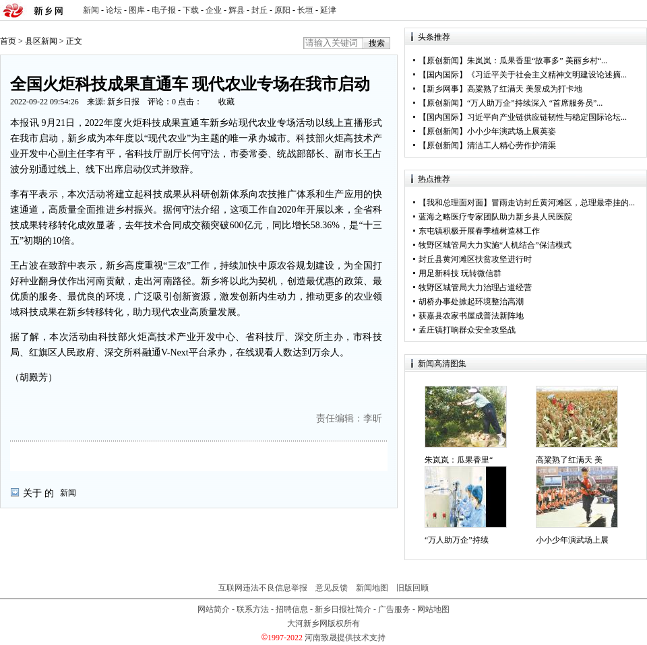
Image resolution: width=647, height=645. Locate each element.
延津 (328, 10)
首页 (8, 41)
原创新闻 (443, 60)
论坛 (114, 10)
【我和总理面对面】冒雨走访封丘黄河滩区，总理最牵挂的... (527, 202)
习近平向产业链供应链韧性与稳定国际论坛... (547, 117)
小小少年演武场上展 (572, 540)
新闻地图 (372, 587)
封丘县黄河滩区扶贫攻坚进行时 (475, 259)
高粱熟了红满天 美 (569, 460)
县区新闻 (41, 41)
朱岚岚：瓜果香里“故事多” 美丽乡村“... (537, 60)
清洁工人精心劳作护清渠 (511, 145)
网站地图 (433, 609)
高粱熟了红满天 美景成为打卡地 (524, 89)
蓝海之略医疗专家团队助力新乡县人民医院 (495, 217)
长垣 (305, 10)
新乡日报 (123, 101)
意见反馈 (331, 587)
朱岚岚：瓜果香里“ (459, 460)
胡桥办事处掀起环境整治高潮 (471, 301)
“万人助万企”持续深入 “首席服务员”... (535, 103)
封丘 (259, 10)
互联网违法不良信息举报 (262, 587)
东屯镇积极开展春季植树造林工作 (479, 231)
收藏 (226, 101)
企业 (214, 10)
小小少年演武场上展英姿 (511, 131)
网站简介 (213, 609)
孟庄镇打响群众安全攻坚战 (467, 330)
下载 (191, 10)
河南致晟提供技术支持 (345, 637)
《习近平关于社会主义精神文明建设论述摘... (547, 74)
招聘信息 (292, 609)
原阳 (282, 10)
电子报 (164, 10)
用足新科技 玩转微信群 (460, 273)
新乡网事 (443, 89)
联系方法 (253, 609)
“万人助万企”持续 (457, 540)
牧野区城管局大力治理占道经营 (475, 287)
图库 (137, 10)
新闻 (91, 10)
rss (634, 10)
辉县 (236, 10)
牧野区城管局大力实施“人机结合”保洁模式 (495, 245)
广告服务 (394, 609)
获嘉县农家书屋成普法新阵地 (471, 315)
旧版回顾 (412, 587)
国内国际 (443, 74)
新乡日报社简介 (343, 609)
